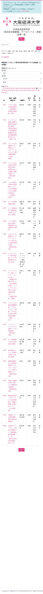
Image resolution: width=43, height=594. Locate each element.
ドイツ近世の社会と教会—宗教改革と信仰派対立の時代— (12, 225)
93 (2, 90)
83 (23, 88)
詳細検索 (5, 57)
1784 (4, 163)
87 (31, 88)
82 (21, 88)
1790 (4, 253)
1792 (4, 303)
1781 (4, 105)
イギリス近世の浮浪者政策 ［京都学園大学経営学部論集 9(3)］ (12, 109)
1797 (4, 380)
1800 (4, 426)
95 (6, 90)
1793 (4, 324)
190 (3, 92)
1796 (4, 361)
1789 (4, 234)
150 (30, 90)
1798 (4, 395)
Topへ (21, 39)
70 (15, 88)
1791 (4, 271)
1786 (4, 201)
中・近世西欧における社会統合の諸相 (12, 342)
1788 (4, 221)
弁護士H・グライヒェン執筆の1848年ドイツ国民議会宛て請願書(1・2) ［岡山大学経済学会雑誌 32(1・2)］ (12, 434)
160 (33, 90)
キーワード (5, 44)
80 (17, 88)
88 (33, 88)
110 (19, 90)
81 (19, 88)
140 (27, 90)
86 (29, 88)
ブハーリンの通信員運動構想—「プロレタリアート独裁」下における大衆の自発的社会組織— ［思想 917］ (12, 311)
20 (5, 88)
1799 (4, 415)
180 (38, 90)
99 (14, 90)
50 (11, 88)
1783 (4, 143)
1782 (4, 120)
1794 (4, 339)
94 (4, 90)
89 (34, 88)
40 (9, 88)
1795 (4, 350)
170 (35, 90)
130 (24, 90)
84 (25, 88)
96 (8, 90)
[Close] (37, 2)
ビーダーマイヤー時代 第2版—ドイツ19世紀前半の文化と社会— (12, 258)
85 (27, 88)
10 (3, 88)
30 (7, 88)
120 (22, 90)
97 (10, 90)
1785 (4, 182)
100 (16, 90)
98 (12, 90)
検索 (39, 48)
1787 (4, 208)
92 (40, 88)
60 (13, 88)
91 (38, 88)
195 (5, 92)
